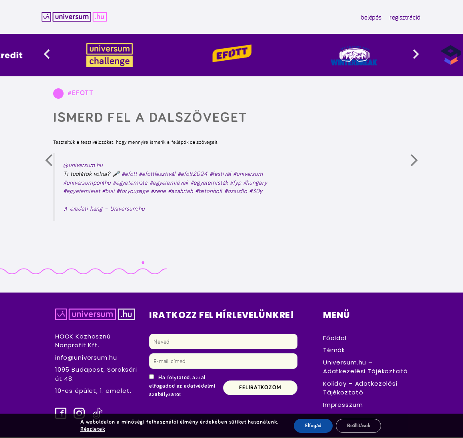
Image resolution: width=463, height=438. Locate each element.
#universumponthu (87, 183)
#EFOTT (80, 94)
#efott (129, 174)
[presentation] (56, 56)
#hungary (255, 183)
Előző (54, 164)
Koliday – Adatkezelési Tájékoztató (360, 389)
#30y (255, 192)
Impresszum (343, 405)
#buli (108, 192)
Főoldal (335, 338)
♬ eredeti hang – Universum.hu (104, 209)
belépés (366, 18)
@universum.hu (82, 166)
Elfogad (310, 425)
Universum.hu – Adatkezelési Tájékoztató (365, 367)
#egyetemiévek (169, 183)
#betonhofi (209, 192)
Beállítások (358, 425)
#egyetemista (130, 183)
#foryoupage (132, 192)
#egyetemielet (81, 192)
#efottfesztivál (157, 174)
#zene (158, 192)
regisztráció (400, 18)
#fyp (235, 183)
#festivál (221, 174)
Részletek (91, 429)
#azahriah (180, 192)
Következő (419, 164)
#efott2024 (193, 174)
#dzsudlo (235, 192)
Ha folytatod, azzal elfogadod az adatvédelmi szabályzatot (182, 387)
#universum (248, 174)
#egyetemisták (209, 183)
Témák (334, 350)
